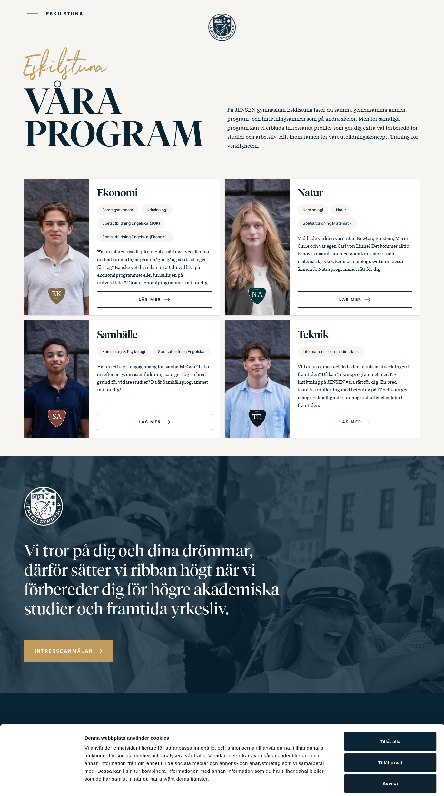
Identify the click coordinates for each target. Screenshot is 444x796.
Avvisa (390, 753)
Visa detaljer (350, 783)
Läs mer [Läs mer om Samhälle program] (150, 421)
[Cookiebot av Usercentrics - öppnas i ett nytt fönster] (42, 783)
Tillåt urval (390, 732)
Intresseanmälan (64, 651)
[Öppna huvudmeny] (54, 13)
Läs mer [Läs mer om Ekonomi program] (150, 299)
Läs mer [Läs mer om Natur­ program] (350, 299)
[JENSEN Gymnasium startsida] (222, 29)
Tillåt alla (390, 711)
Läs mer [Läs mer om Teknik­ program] (350, 421)
